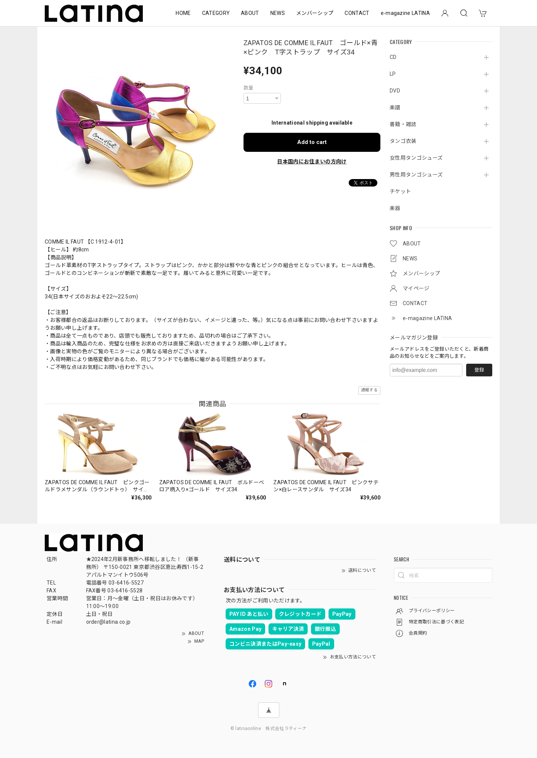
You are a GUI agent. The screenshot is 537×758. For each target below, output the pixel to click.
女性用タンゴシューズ (416, 158)
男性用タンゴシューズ (416, 175)
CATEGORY (216, 13)
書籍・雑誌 (403, 124)
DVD (395, 91)
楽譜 (395, 107)
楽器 (395, 208)
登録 (479, 370)
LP (393, 74)
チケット (400, 191)
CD (393, 57)
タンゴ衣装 (403, 141)
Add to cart (312, 142)
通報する (369, 390)
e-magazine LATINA (405, 13)
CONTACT (357, 13)
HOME (183, 13)
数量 (249, 88)
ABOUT (250, 13)
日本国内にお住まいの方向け (311, 162)
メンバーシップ (314, 13)
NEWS (277, 13)
